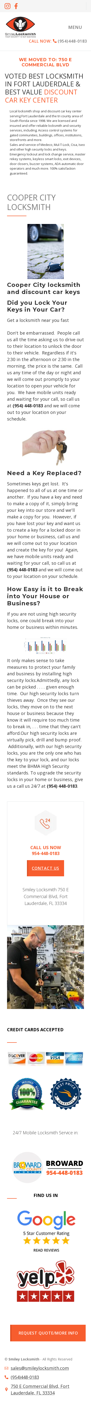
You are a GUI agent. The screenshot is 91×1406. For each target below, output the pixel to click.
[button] (75, 27)
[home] (20, 27)
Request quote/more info (48, 1333)
